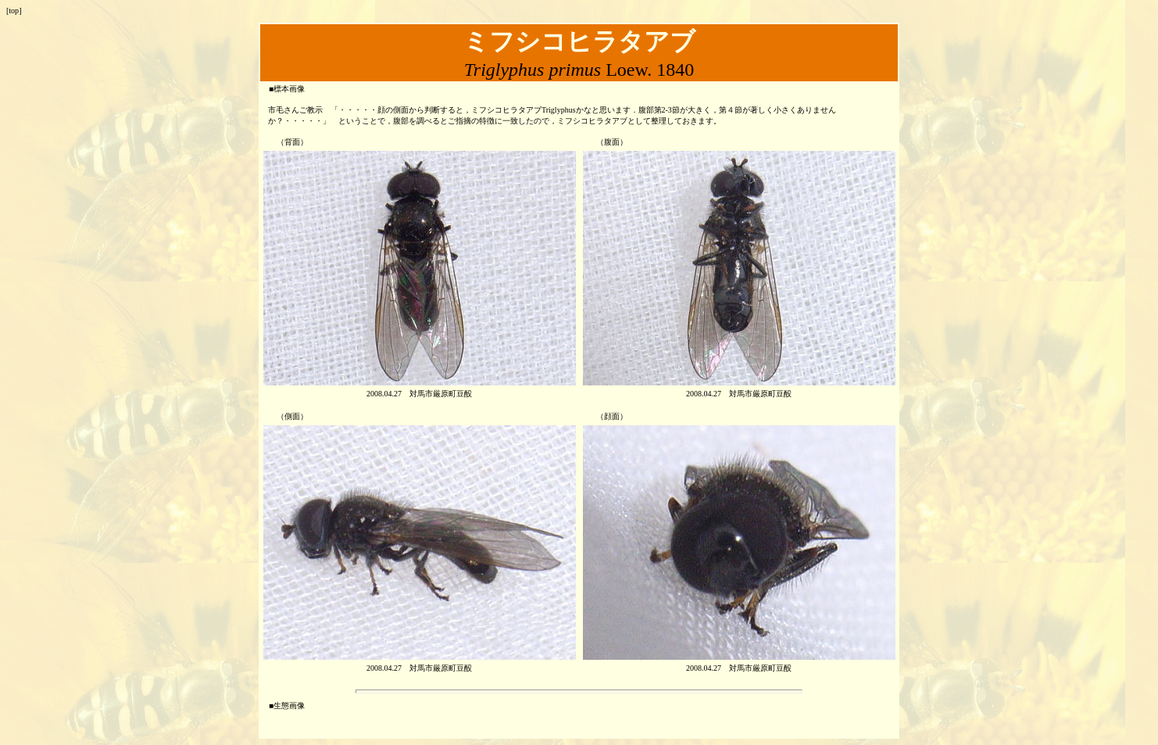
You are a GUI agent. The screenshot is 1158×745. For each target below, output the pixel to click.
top (14, 10)
